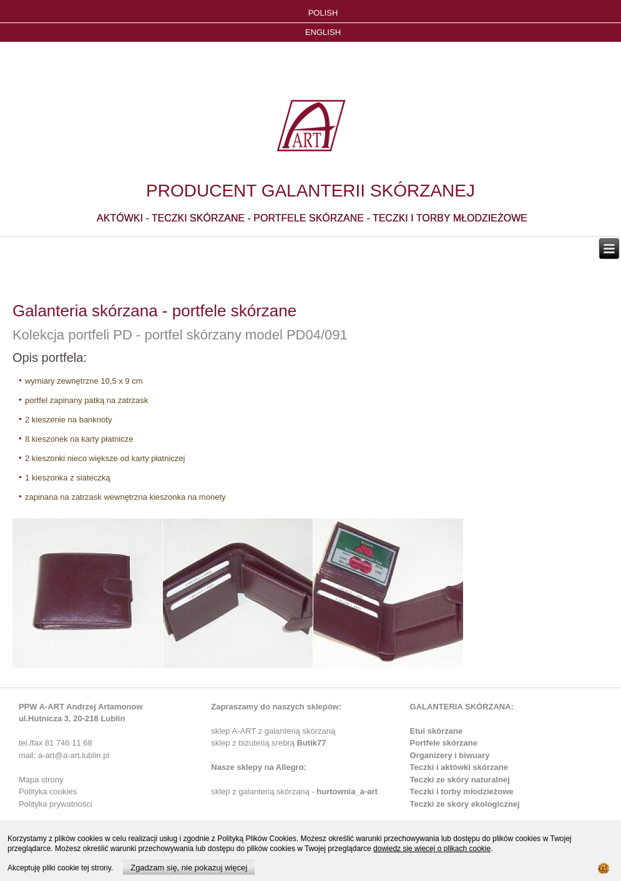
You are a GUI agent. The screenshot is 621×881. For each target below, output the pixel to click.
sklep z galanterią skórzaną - (263, 791)
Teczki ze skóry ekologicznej (465, 804)
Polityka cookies (48, 791)
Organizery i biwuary (450, 755)
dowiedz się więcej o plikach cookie (432, 848)
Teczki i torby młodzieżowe (462, 791)
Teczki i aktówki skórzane (459, 767)
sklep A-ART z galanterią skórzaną (273, 731)
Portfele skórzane (443, 742)
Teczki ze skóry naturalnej (460, 779)
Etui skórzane (436, 731)
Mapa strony (41, 779)
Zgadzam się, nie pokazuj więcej (188, 867)
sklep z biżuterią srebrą (268, 742)
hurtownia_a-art (347, 791)
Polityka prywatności (55, 804)
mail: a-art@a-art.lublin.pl (64, 755)
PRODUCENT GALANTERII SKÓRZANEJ (310, 190)
